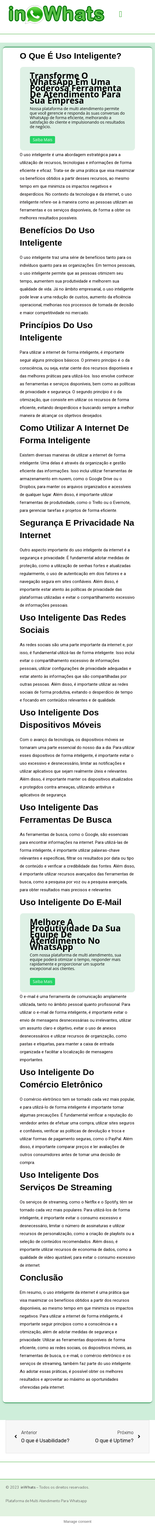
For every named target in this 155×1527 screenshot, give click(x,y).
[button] (120, 14)
